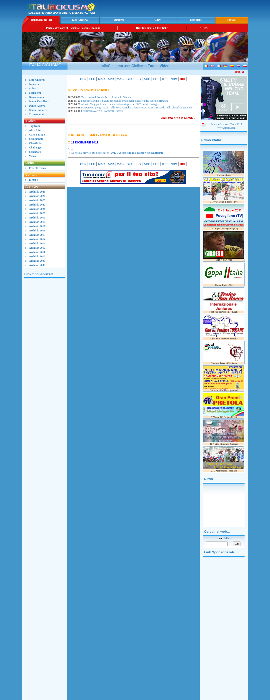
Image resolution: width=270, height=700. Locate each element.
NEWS (204, 28)
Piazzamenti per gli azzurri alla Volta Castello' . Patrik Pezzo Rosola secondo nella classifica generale (130, 107)
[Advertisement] (194, 8)
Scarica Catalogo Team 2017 (226, 124)
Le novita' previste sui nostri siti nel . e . (117, 152)
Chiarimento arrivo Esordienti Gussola (96, 111)
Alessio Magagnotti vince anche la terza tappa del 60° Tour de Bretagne (114, 104)
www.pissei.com (226, 127)
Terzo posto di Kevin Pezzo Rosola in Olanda (100, 97)
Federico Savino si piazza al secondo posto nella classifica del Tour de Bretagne (119, 100)
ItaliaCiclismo (41, 19)
